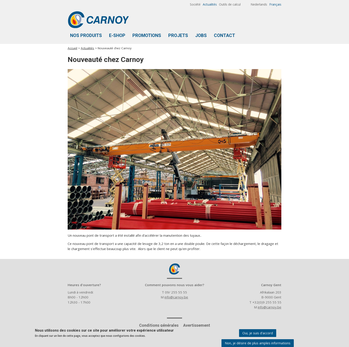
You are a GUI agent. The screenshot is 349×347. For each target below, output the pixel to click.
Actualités (210, 4)
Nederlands (259, 4)
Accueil (72, 48)
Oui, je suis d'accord (257, 333)
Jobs (201, 35)
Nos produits (86, 35)
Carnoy (174, 269)
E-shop (117, 35)
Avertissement (196, 325)
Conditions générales (159, 325)
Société (195, 4)
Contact (224, 35)
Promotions (146, 35)
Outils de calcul (230, 4)
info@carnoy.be (176, 297)
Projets (178, 35)
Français (275, 4)
